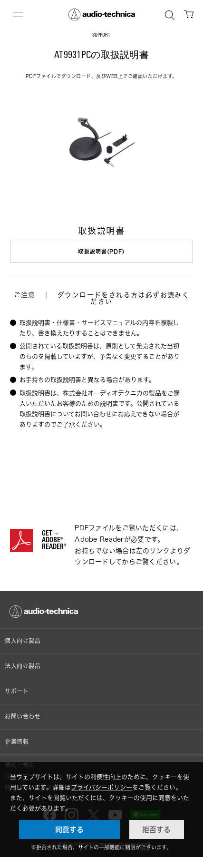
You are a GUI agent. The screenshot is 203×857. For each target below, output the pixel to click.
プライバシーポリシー (101, 787)
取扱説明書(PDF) (101, 251)
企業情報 (17, 741)
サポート (17, 691)
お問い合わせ (23, 716)
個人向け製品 (23, 640)
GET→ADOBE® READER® (54, 541)
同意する (69, 829)
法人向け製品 (23, 666)
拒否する (156, 829)
